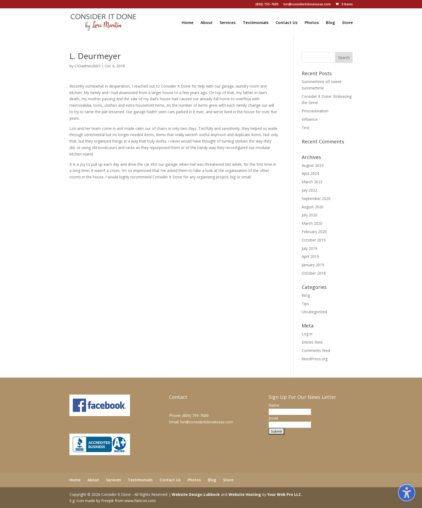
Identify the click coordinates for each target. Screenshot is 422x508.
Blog (330, 22)
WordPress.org (315, 358)
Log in (307, 333)
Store (347, 22)
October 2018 (314, 273)
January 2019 (313, 264)
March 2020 (312, 223)
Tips (305, 303)
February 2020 (314, 231)
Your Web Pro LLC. (284, 494)
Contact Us (287, 22)
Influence (310, 119)
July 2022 (309, 190)
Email (273, 418)
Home (188, 22)
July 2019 (309, 248)
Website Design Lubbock (196, 494)
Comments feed (316, 350)
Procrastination (315, 110)
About (207, 22)
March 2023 (312, 181)
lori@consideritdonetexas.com (307, 4)
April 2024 (310, 173)
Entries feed (312, 342)
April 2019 (310, 256)
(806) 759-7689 (267, 4)
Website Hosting (244, 494)
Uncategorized (314, 311)
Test (306, 127)
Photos (312, 22)
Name (274, 405)
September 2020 (316, 198)
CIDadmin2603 (87, 65)
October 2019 (314, 240)
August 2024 (312, 165)
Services (228, 22)
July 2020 (309, 214)
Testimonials (256, 22)
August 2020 (312, 206)
